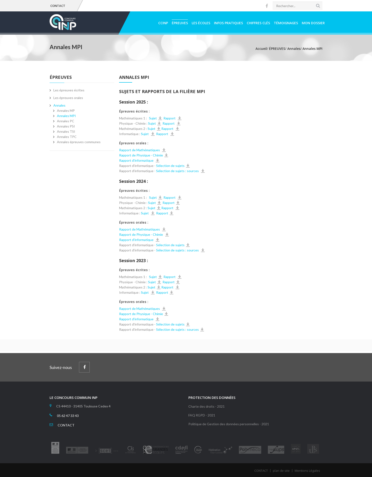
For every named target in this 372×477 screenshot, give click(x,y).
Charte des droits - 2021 (206, 406)
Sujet (152, 118)
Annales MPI (66, 116)
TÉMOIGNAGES (286, 23)
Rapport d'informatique (136, 160)
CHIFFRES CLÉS (258, 23)
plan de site (281, 470)
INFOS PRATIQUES (228, 23)
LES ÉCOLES (201, 23)
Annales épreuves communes (79, 142)
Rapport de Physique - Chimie (141, 155)
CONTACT (57, 6)
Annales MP (66, 111)
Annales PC (65, 121)
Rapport (169, 118)
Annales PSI (66, 126)
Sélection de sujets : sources (178, 171)
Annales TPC (67, 137)
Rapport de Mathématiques (140, 150)
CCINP (163, 23)
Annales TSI (66, 131)
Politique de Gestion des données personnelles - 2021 (228, 424)
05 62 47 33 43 (68, 416)
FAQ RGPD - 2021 (201, 415)
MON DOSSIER (313, 23)
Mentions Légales (307, 470)
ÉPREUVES (180, 23)
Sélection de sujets (170, 166)
